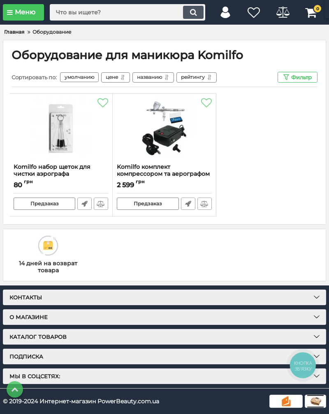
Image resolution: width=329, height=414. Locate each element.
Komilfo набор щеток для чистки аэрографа (61, 174)
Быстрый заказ (84, 204)
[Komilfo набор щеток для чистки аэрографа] (61, 128)
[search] (127, 12)
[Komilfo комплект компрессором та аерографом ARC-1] (164, 128)
